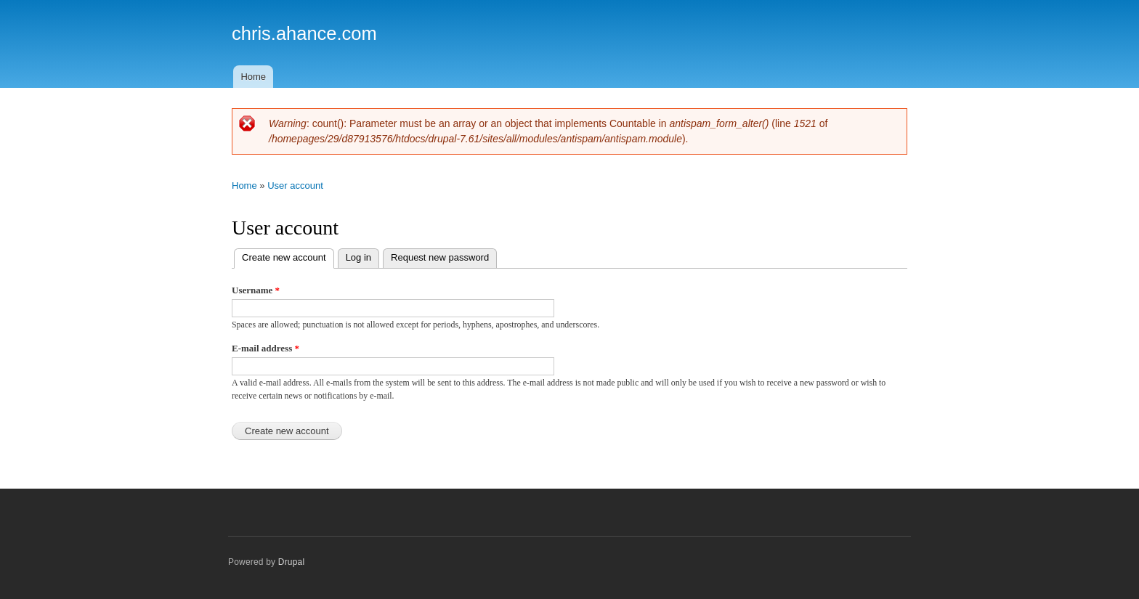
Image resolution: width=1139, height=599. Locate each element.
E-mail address (265, 348)
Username (256, 290)
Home (253, 76)
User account (295, 185)
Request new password (440, 257)
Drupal (291, 562)
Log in (358, 257)
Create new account (288, 256)
